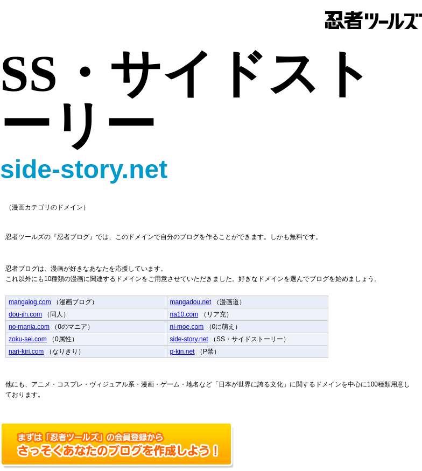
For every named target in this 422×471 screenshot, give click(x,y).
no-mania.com (29, 327)
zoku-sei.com (28, 339)
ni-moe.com (187, 327)
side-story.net (189, 339)
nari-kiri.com (26, 351)
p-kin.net (182, 351)
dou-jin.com (25, 314)
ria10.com (184, 314)
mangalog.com (30, 302)
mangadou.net (191, 302)
